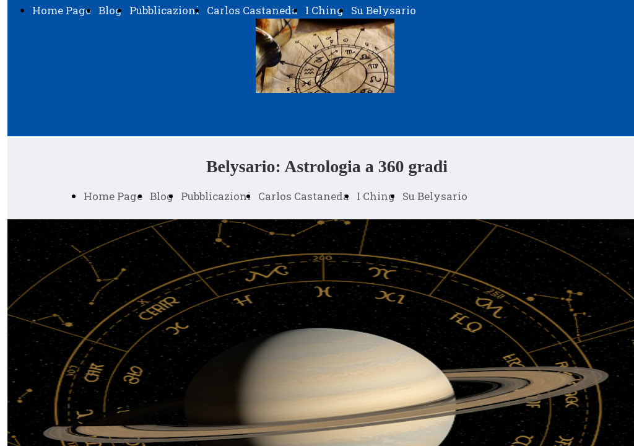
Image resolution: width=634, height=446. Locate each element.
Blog (110, 10)
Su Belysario (383, 10)
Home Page (61, 10)
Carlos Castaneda (252, 10)
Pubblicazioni (164, 10)
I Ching (324, 10)
